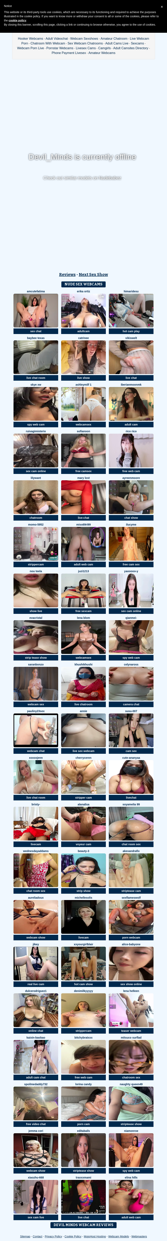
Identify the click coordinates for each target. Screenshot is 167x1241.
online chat (36, 1030)
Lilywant (36, 477)
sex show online (131, 984)
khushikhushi (83, 664)
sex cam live (36, 1217)
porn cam (83, 1124)
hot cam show (83, 984)
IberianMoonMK (131, 384)
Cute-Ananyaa (131, 757)
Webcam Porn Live (30, 48)
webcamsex (83, 424)
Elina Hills (131, 1177)
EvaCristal (35, 617)
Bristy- (36, 804)
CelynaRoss (131, 664)
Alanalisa (83, 804)
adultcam (83, 331)
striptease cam (131, 890)
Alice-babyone (131, 944)
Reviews (67, 274)
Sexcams (137, 43)
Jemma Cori (36, 1130)
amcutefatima (36, 291)
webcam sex (36, 704)
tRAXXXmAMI (83, 1177)
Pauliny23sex (36, 711)
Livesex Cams (86, 48)
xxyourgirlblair (83, 944)
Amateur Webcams (101, 53)
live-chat (83, 517)
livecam (36, 844)
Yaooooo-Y (131, 571)
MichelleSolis (83, 897)
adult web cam (83, 564)
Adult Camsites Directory (130, 48)
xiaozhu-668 (36, 1177)
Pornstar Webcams (59, 48)
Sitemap (25, 1236)
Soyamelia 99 (131, 804)
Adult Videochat (57, 38)
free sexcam (83, 611)
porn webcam (131, 937)
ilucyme (131, 524)
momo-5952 (36, 524)
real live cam (35, 984)
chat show (131, 517)
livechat (131, 797)
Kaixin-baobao (35, 1037)
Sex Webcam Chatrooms (85, 43)
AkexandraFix (131, 851)
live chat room (35, 377)
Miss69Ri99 (83, 524)
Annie (83, 711)
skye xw (36, 384)
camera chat (131, 704)
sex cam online (36, 471)
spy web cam (35, 424)
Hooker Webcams (30, 38)
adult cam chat (35, 1077)
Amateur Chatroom (113, 38)
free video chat (36, 1124)
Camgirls (104, 48)
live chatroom (83, 704)
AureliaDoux (36, 897)
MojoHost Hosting (95, 1236)
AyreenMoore (131, 477)
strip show (83, 890)
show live (36, 611)
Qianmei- (131, 617)
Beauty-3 (83, 851)
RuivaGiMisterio (36, 431)
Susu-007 (131, 711)
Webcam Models (118, 1236)
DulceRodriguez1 (35, 991)
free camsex (83, 471)
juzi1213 (83, 571)
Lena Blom (83, 617)
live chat (131, 377)
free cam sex (131, 564)
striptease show (131, 1124)
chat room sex (131, 844)
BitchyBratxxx (83, 1037)
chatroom (36, 517)
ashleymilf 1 (83, 384)
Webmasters (139, 1236)
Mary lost (83, 477)
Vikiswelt (131, 338)
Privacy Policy (53, 1236)
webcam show (35, 937)
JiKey (36, 944)
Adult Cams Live (116, 43)
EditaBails (83, 1130)
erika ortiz (83, 291)
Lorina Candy (83, 1084)
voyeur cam (83, 844)
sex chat (35, 331)
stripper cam (83, 797)
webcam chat (36, 751)
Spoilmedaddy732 (36, 1084)
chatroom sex (131, 1077)
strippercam (36, 564)
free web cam (131, 471)
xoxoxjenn (36, 757)
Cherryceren (83, 757)
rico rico (131, 431)
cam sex (131, 751)
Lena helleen (131, 991)
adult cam (131, 424)
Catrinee (83, 338)
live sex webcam (84, 751)
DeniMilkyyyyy (83, 991)
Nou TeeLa (36, 571)
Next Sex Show (93, 274)
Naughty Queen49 (131, 1084)
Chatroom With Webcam (48, 43)
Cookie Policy (73, 1236)
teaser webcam (131, 1030)
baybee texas (36, 338)
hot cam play (131, 331)
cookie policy (17, 20)
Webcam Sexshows (84, 38)
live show (83, 377)
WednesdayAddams (35, 851)
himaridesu (131, 291)
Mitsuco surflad (131, 1037)
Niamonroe (131, 1130)
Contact (37, 1236)
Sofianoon (83, 431)
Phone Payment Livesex (69, 53)
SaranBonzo (36, 664)
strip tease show (36, 657)
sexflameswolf (131, 897)
